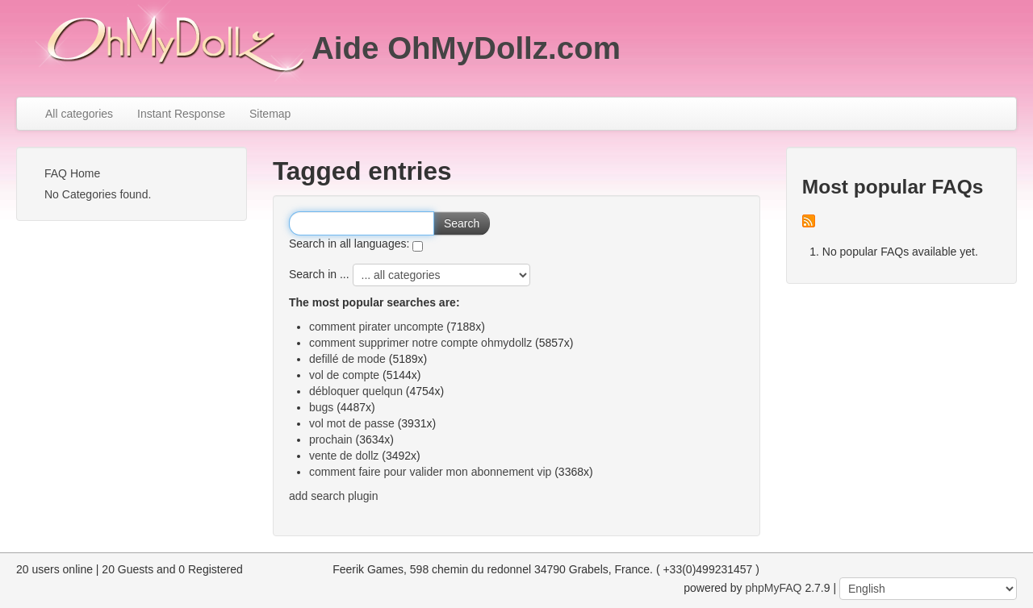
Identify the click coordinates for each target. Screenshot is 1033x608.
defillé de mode (347, 358)
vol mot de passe (352, 423)
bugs (321, 407)
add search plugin (333, 495)
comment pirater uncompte (376, 326)
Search (461, 223)
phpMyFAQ (773, 587)
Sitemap (270, 113)
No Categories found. (97, 194)
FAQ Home (72, 173)
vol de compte (344, 375)
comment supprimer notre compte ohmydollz (420, 342)
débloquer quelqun (356, 391)
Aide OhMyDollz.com (466, 48)
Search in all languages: (349, 243)
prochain (331, 439)
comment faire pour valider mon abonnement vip (430, 471)
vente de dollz (343, 455)
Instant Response (181, 113)
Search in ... (319, 274)
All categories (79, 113)
